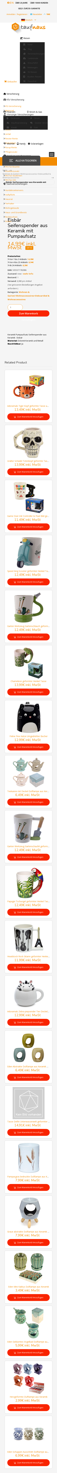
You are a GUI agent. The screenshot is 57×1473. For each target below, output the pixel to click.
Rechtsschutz (11, 216)
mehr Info (28, 273)
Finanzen (9, 112)
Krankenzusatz (12, 171)
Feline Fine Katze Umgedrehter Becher (29, 736)
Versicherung (11, 94)
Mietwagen (30, 67)
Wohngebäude (12, 208)
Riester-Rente (11, 138)
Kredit (12, 127)
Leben (8, 129)
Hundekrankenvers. (14, 190)
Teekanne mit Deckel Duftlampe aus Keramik (29, 791)
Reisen (25, 38)
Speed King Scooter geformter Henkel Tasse (29, 571)
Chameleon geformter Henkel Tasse (28, 681)
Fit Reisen (30, 72)
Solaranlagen (35, 144)
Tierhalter (9, 203)
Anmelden (11, 14)
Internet (9, 144)
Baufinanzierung (17, 122)
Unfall (8, 134)
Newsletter (39, 14)
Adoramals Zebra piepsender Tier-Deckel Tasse (30, 1011)
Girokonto (13, 118)
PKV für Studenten (13, 175)
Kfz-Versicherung (13, 106)
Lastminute (30, 58)
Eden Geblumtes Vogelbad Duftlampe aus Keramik (32, 1341)
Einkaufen (10, 81)
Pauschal (29, 81)
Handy (21, 144)
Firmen (8, 221)
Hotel (27, 44)
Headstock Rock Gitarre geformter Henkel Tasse (31, 956)
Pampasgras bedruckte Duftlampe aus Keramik (30, 1176)
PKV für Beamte (12, 166)
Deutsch (28, 20)
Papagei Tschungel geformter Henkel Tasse (28, 901)
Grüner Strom (39, 122)
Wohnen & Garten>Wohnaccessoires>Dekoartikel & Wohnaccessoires (28, 296)
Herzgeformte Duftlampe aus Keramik (28, 1396)
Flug (27, 49)
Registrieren (22, 14)
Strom (35, 118)
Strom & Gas (34, 112)
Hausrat (9, 199)
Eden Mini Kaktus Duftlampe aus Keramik (28, 1286)
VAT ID (29, 248)
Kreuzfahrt (30, 62)
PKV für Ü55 (10, 180)
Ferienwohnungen (34, 53)
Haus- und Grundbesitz (16, 212)
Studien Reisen (32, 76)
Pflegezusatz (11, 151)
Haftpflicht (10, 194)
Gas (34, 127)
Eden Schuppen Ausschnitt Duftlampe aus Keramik (32, 1451)
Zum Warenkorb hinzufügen (28, 314)
